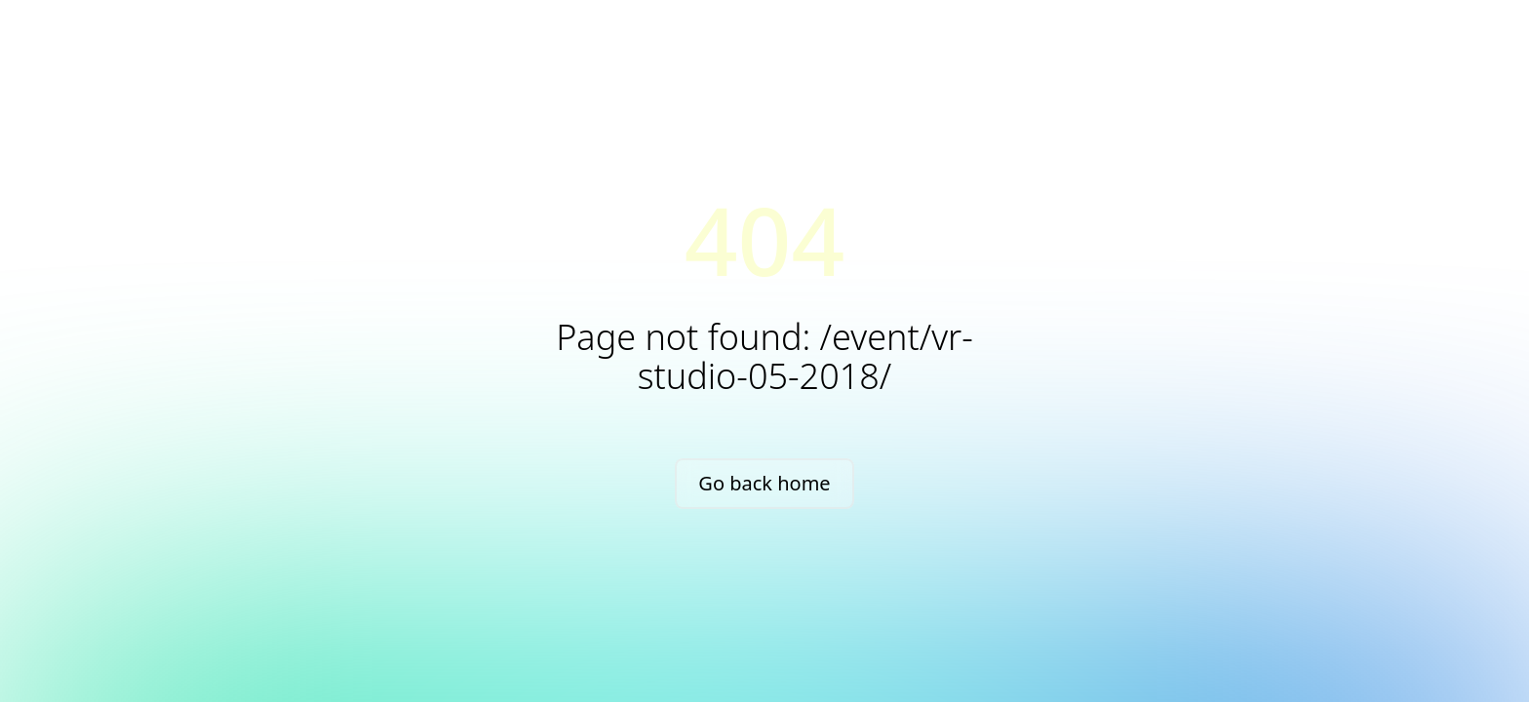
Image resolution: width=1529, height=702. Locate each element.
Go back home (764, 483)
